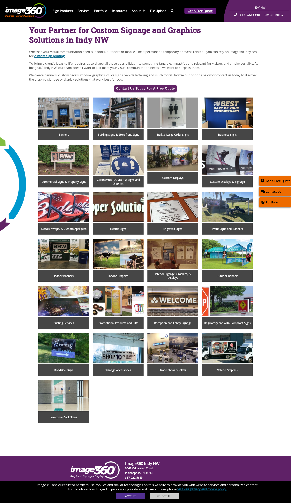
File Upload (158, 11)
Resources (119, 11)
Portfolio (100, 11)
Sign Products (63, 11)
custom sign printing (49, 56)
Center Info (272, 15)
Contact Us (271, 191)
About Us (138, 11)
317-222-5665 (134, 477)
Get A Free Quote (200, 11)
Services (83, 11)
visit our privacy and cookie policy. (202, 489)
